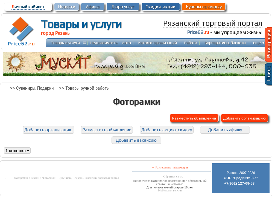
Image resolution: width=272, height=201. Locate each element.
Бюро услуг (123, 6)
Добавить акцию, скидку (166, 129)
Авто (126, 42)
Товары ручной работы (87, 88)
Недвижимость (104, 42)
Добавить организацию (244, 118)
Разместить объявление (194, 118)
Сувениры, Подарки (35, 88)
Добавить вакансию (136, 140)
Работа (190, 42)
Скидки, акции (160, 6)
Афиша (93, 6)
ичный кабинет (28, 6)
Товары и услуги (81, 24)
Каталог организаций (157, 42)
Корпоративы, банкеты (225, 42)
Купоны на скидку (204, 6)
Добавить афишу (225, 129)
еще (259, 42)
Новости (66, 6)
